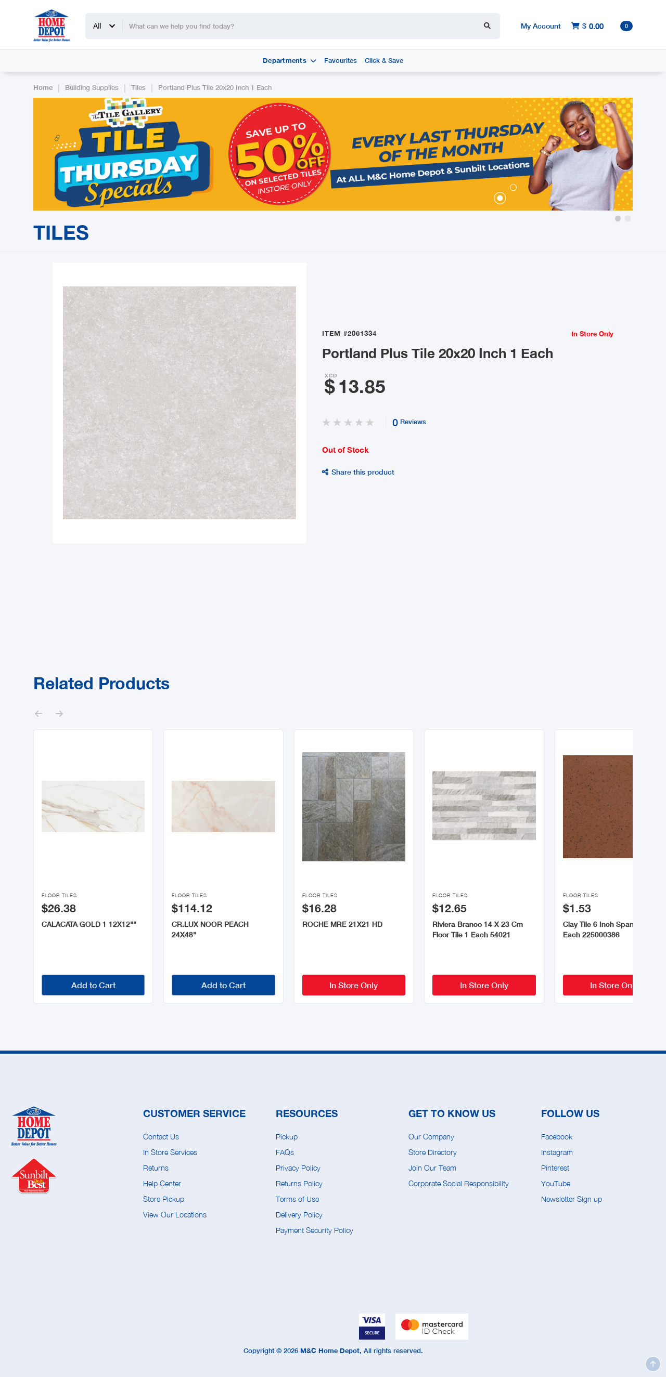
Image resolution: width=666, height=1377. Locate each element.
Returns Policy (299, 1183)
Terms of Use (297, 1199)
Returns (156, 1167)
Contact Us (161, 1136)
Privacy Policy (298, 1167)
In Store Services (170, 1152)
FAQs (285, 1152)
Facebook (556, 1136)
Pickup (287, 1136)
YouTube (555, 1183)
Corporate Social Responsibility (458, 1183)
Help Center (162, 1183)
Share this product (358, 471)
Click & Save (384, 60)
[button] (618, 218)
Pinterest (555, 1167)
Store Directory (432, 1152)
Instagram (557, 1152)
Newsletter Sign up (571, 1199)
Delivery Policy (299, 1214)
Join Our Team (432, 1167)
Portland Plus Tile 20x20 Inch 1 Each (215, 87)
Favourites (340, 60)
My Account (541, 25)
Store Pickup (163, 1199)
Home (43, 87)
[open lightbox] (179, 402)
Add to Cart (93, 985)
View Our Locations (175, 1214)
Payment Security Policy (314, 1230)
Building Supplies (92, 87)
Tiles (138, 87)
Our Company (431, 1136)
